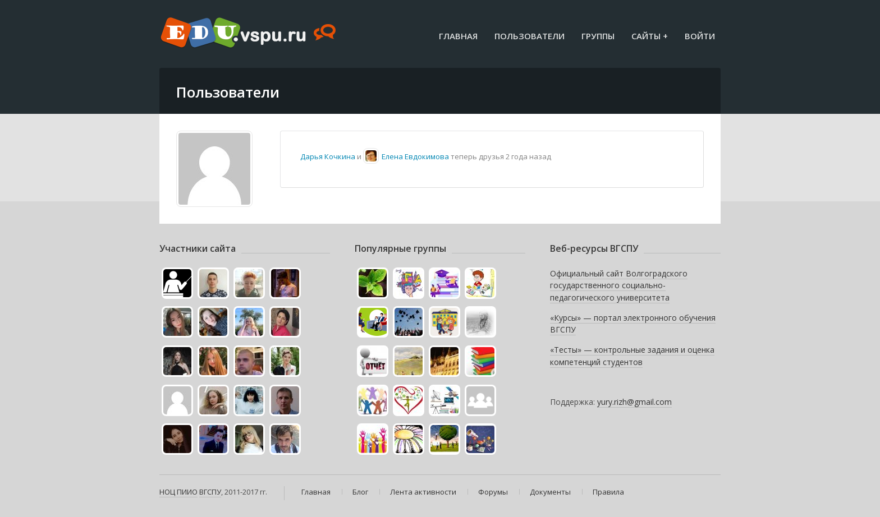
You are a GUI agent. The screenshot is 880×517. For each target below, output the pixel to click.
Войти (700, 36)
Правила (608, 492)
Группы (598, 36)
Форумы (493, 492)
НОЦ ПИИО (178, 492)
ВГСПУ (210, 492)
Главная (458, 36)
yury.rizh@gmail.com (634, 401)
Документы (550, 492)
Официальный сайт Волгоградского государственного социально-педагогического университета (619, 285)
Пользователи (529, 36)
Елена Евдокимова (415, 156)
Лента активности (423, 492)
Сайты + (649, 36)
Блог (360, 492)
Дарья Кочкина (327, 156)
